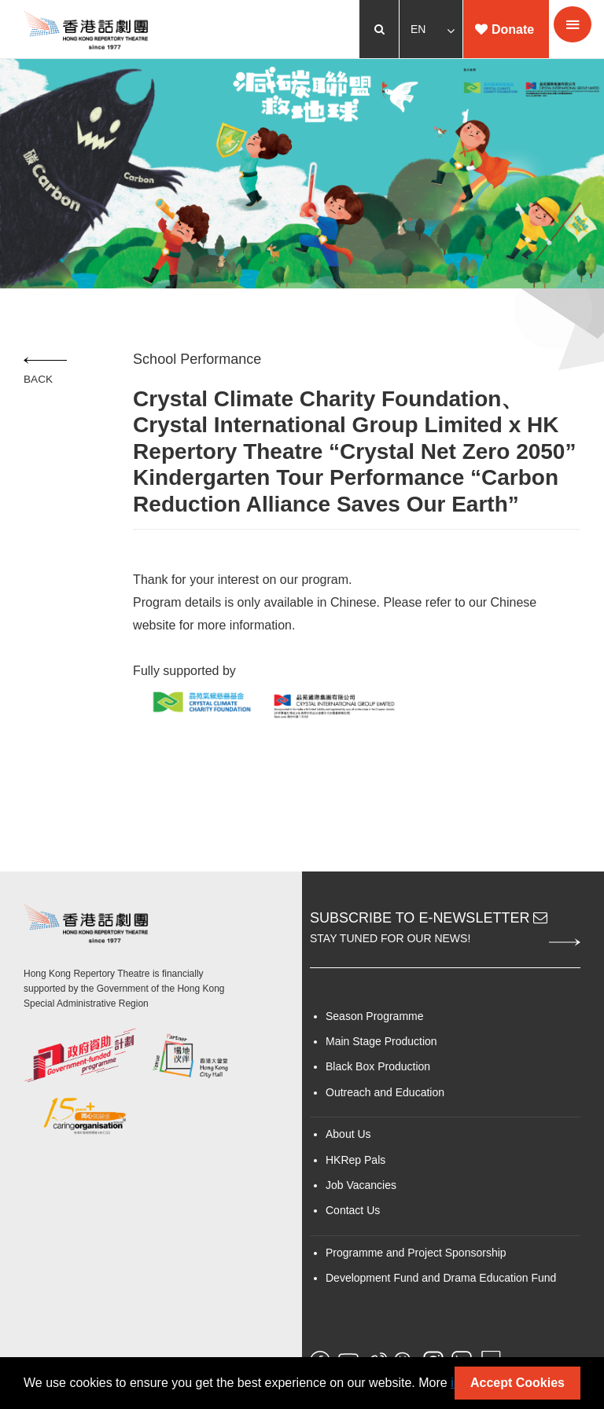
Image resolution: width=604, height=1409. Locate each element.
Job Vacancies (361, 1185)
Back (49, 371)
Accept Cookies (517, 1382)
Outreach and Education (385, 1092)
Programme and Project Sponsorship (416, 1252)
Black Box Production (378, 1066)
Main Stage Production (381, 1041)
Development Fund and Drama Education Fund (441, 1277)
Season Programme (375, 1016)
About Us (348, 1134)
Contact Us (353, 1210)
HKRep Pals (355, 1160)
